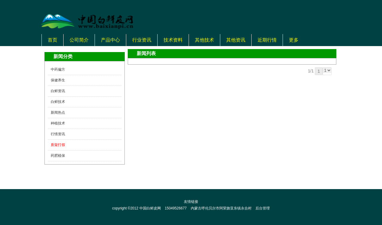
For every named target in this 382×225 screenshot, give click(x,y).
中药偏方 (58, 69)
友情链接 (191, 202)
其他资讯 (235, 39)
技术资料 (173, 39)
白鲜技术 (58, 102)
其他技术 (204, 39)
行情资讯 (58, 134)
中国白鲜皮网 (150, 208)
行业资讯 (141, 39)
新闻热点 (58, 112)
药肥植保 (58, 155)
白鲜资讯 (58, 91)
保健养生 (58, 80)
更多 (293, 39)
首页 (52, 39)
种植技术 (58, 123)
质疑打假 (58, 145)
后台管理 (262, 208)
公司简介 (79, 39)
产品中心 (110, 39)
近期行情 (267, 39)
